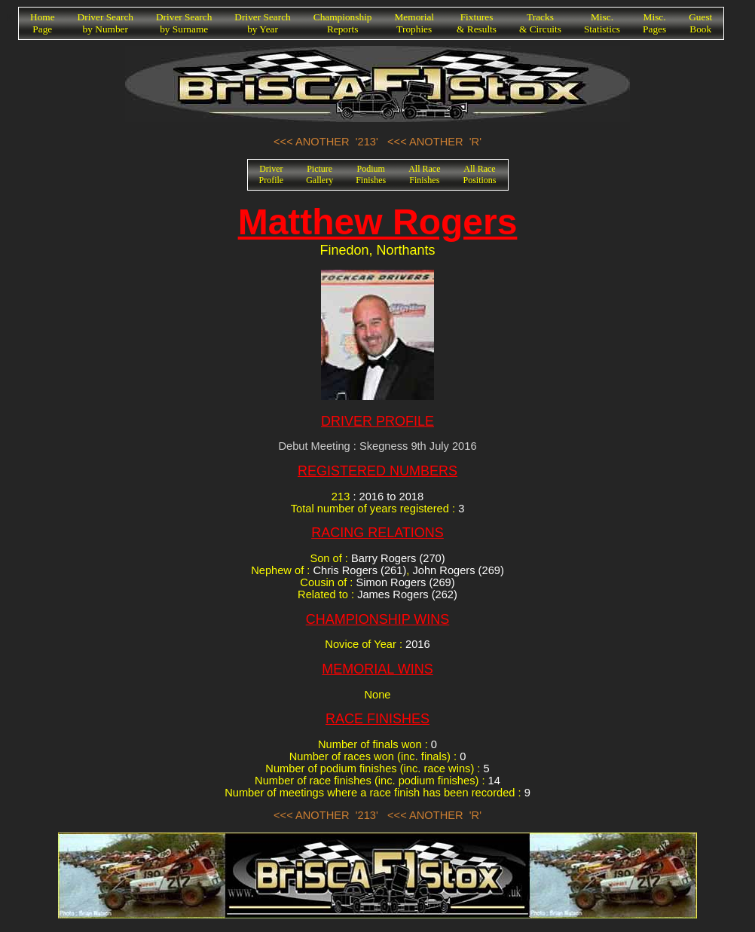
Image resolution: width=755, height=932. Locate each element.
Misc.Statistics (602, 23)
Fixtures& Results (477, 23)
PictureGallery (319, 174)
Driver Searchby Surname (184, 23)
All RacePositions (480, 174)
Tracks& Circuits (540, 23)
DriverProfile (271, 174)
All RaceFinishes (424, 174)
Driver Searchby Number (105, 23)
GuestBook (700, 23)
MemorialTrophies (415, 23)
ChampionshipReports (342, 23)
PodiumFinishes (371, 174)
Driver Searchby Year (262, 23)
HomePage (42, 23)
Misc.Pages (654, 23)
